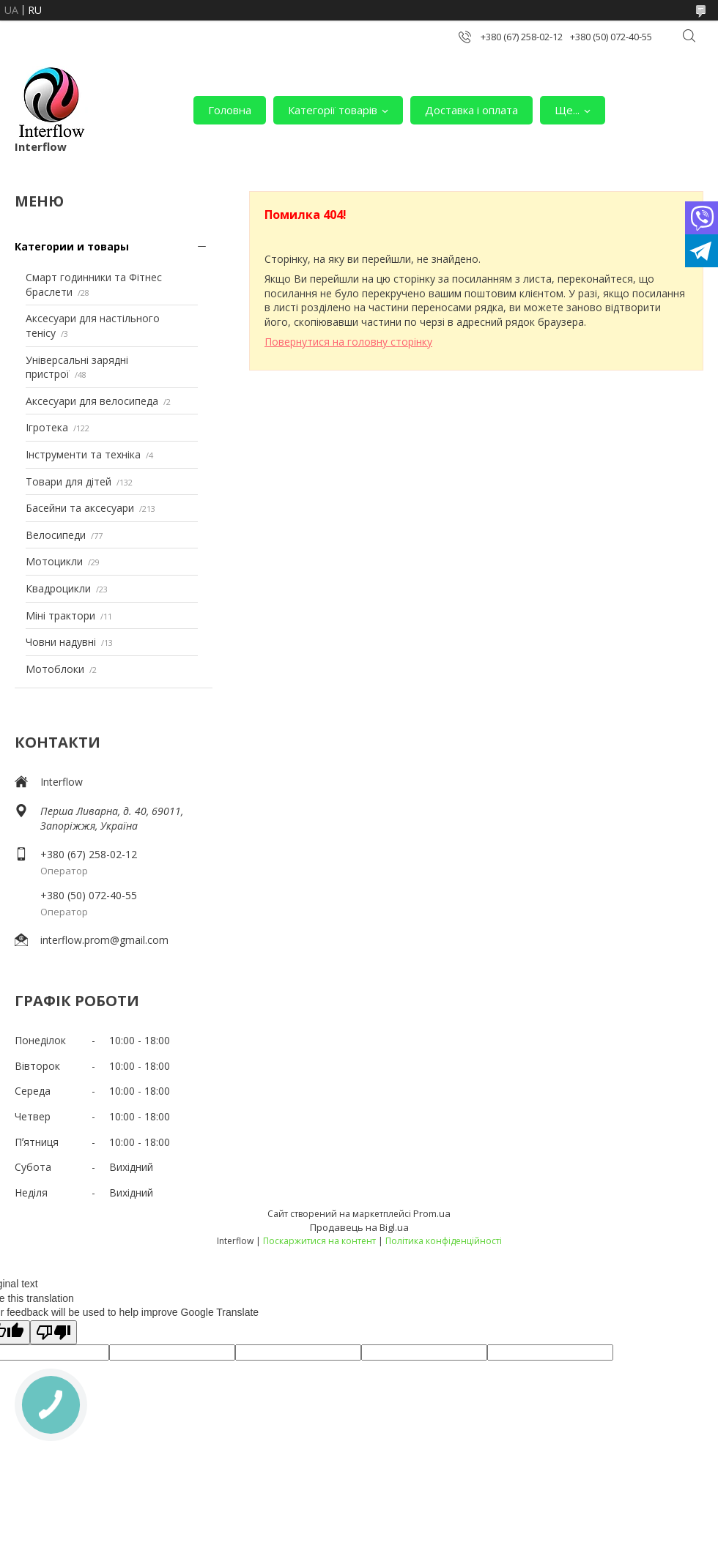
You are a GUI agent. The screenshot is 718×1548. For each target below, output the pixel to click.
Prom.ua (432, 1213)
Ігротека (47, 427)
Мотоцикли (54, 561)
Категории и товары (72, 246)
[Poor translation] (53, 1332)
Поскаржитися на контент (319, 1241)
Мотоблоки (55, 669)
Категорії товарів (332, 110)
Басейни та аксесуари (80, 508)
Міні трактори (60, 615)
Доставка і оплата (471, 110)
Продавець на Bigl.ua (359, 1227)
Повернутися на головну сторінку (348, 342)
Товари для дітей (68, 481)
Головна (229, 110)
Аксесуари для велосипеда (92, 401)
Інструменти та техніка (83, 454)
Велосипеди (56, 535)
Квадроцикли (58, 588)
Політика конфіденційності (443, 1241)
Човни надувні (61, 642)
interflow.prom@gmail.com (104, 940)
